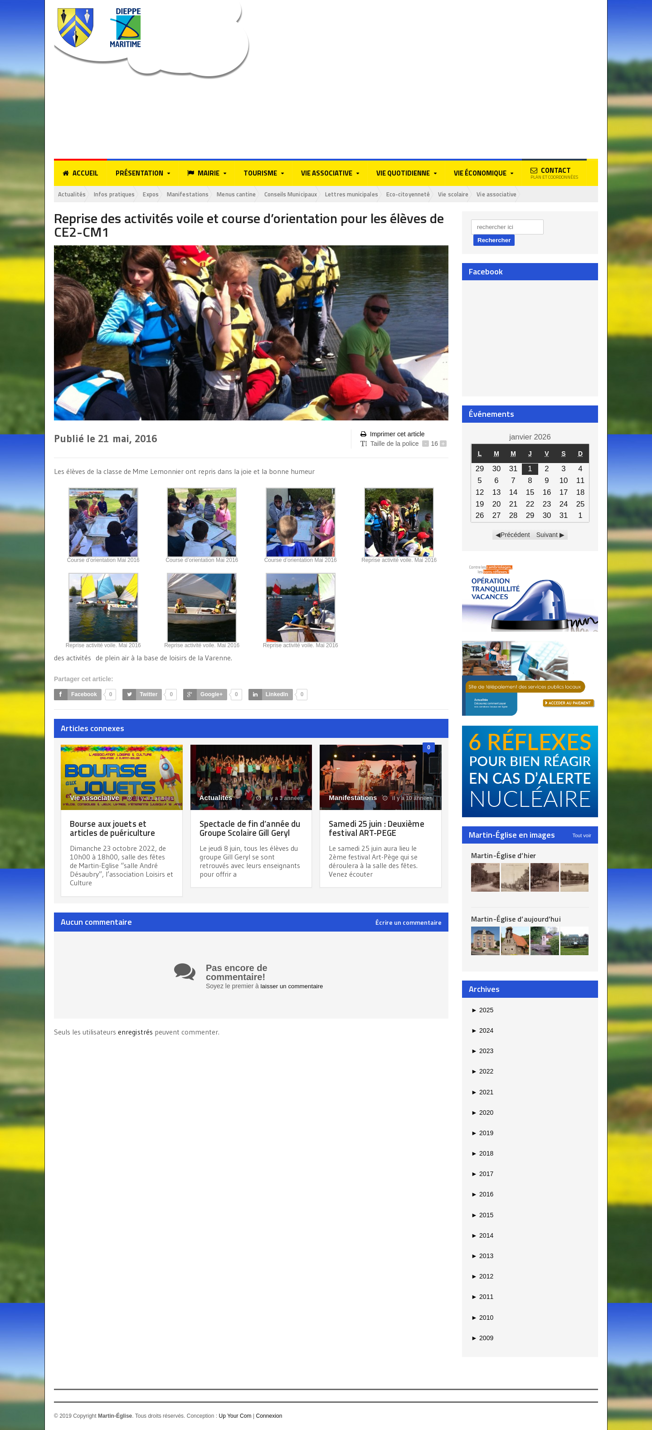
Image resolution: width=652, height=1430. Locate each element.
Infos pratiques (122, 194)
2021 (482, 1092)
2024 (482, 1031)
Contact (554, 173)
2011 (482, 1297)
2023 (482, 1051)
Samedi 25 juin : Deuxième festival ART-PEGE (379, 828)
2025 (482, 1010)
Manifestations (205, 194)
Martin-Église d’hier (503, 855)
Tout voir (581, 836)
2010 (482, 1318)
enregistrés (136, 1032)
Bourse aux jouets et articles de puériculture (115, 828)
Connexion (269, 1417)
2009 (482, 1338)
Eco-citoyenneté (453, 194)
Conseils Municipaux (321, 194)
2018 (482, 1154)
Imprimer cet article (392, 435)
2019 (482, 1133)
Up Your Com (235, 1417)
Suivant (547, 535)
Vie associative (553, 194)
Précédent (515, 535)
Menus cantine (259, 194)
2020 (482, 1113)
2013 (482, 1256)
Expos (163, 194)
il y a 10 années (408, 798)
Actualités (74, 194)
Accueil (80, 173)
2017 (482, 1174)
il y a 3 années (150, 798)
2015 (482, 1215)
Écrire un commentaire (408, 923)
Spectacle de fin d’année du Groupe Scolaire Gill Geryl (246, 833)
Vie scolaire (504, 194)
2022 (482, 1072)
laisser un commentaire (293, 987)
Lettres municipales (389, 194)
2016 (482, 1195)
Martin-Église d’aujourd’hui (515, 919)
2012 (482, 1277)
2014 (482, 1236)
